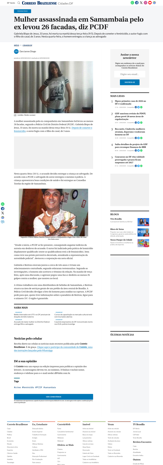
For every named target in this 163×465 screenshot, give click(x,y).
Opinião (9, 456)
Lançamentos (87, 438)
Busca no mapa (88, 435)
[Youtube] (150, 4)
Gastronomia (61, 435)
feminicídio (28, 387)
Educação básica (37, 428)
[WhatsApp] (132, 4)
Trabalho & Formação (39, 435)
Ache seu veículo (113, 428)
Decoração (86, 450)
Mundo (9, 444)
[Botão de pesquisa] (18, 3)
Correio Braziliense (17, 424)
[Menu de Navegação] (11, 3)
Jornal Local (137, 432)
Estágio (34, 438)
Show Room (86, 447)
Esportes (10, 450)
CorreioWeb (63, 424)
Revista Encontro (142, 442)
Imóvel (86, 424)
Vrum (111, 424)
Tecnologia (10, 462)
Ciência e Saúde (12, 453)
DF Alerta (136, 428)
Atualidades (137, 452)
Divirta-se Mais (65, 445)
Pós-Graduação (37, 459)
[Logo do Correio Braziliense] (39, 3)
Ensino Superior (37, 432)
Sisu (33, 453)
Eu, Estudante (39, 424)
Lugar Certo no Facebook (91, 456)
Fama (59, 428)
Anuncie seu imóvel (89, 432)
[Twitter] (141, 4)
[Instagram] (145, 4)
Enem (34, 441)
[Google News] (154, 4)
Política (9, 435)
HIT (58, 458)
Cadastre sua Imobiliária (91, 462)
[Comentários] (2, 223)
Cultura (34, 447)
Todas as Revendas (114, 453)
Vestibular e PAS (37, 450)
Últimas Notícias (37, 444)
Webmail (60, 441)
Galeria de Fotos (88, 453)
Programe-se (61, 452)
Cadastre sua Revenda (115, 456)
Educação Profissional (39, 456)
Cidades (9, 432)
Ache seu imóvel (88, 428)
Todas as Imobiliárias (89, 459)
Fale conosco (36, 462)
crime (18, 387)
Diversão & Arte (12, 447)
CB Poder (136, 435)
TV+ (58, 461)
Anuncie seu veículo (114, 432)
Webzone (60, 438)
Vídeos (110, 444)
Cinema (59, 449)
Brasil (9, 438)
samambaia (50, 387)
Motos (110, 447)
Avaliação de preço (114, 441)
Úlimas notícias (88, 441)
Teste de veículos (113, 438)
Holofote (10, 459)
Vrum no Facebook (114, 450)
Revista (135, 449)
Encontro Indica (138, 455)
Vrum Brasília (137, 438)
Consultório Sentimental (65, 432)
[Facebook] (137, 4)
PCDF (39, 387)
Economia (10, 441)
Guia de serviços (88, 444)
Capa (9, 428)
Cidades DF (65, 3)
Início (16, 45)
